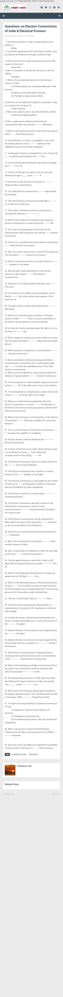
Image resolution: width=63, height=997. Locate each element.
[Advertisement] (31, 894)
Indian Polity (33, 754)
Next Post (55, 794)
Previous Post (9, 794)
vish (29, 766)
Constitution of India (14, 36)
